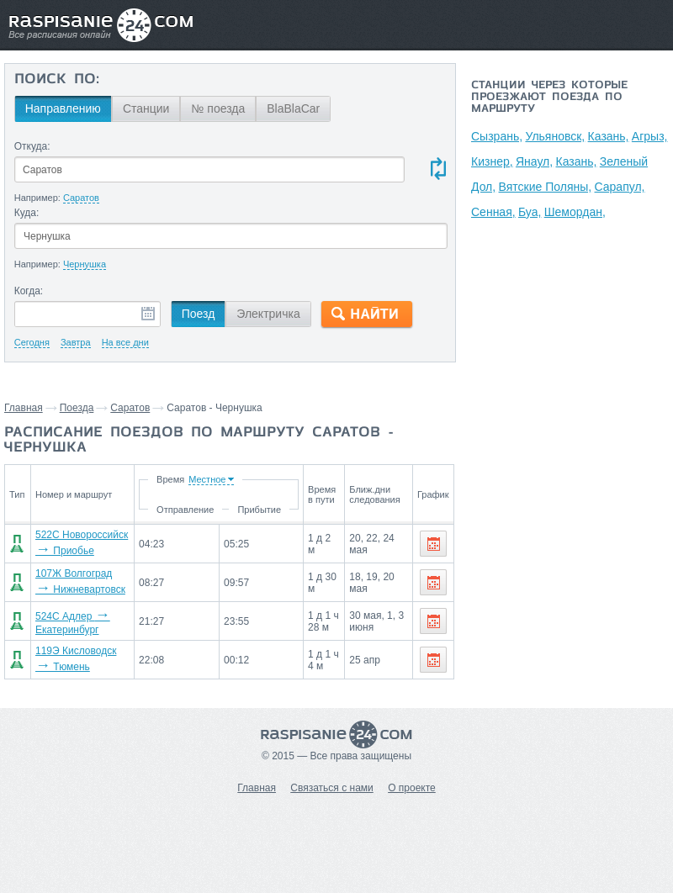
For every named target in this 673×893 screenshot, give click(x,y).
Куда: (27, 213)
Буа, (529, 212)
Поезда (77, 408)
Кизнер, (492, 161)
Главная (23, 408)
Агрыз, (650, 136)
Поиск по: (56, 79)
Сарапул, (620, 186)
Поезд (198, 313)
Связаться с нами (331, 788)
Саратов (130, 408)
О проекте (412, 788)
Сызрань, (496, 136)
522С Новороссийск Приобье (77, 549)
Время (169, 479)
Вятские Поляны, (545, 186)
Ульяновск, (555, 136)
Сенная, (493, 212)
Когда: (29, 291)
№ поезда (218, 108)
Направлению (63, 108)
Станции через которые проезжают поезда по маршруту (549, 97)
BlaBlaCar (293, 108)
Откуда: (32, 146)
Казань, (608, 136)
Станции (146, 108)
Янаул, (534, 161)
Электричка (267, 313)
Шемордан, (575, 212)
